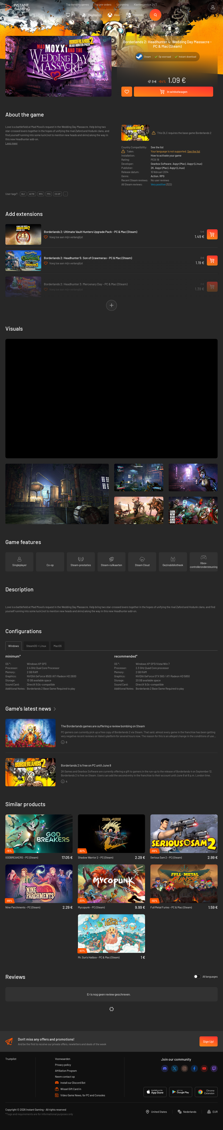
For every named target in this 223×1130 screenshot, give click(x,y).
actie (32, 194)
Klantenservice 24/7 (145, 4)
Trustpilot (10, 1058)
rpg (41, 194)
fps (48, 194)
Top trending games (77, 4)
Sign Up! (208, 1041)
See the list (157, 147)
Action (154, 176)
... (65, 194)
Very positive (158, 184)
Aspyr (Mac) (179, 163)
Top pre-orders (102, 4)
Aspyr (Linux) (194, 163)
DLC (23, 194)
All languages (206, 976)
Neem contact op (65, 1076)
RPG (162, 176)
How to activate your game (166, 155)
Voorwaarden (62, 1058)
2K (152, 167)
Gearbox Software (161, 163)
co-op (57, 194)
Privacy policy (63, 1064)
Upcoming (123, 4)
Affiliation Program (66, 1070)
